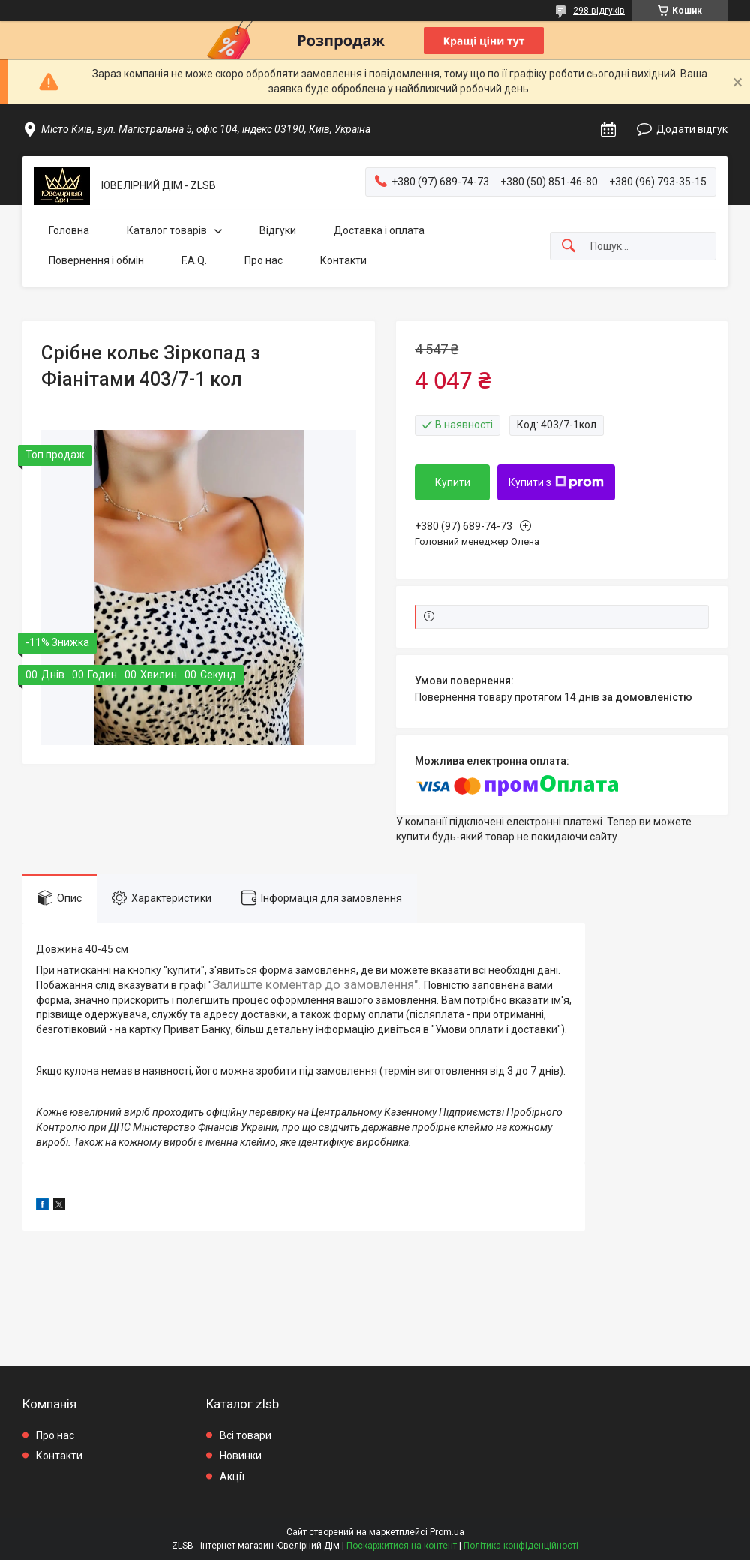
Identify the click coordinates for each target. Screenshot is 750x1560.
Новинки (241, 1456)
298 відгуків (599, 10)
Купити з (556, 482)
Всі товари (246, 1435)
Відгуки (278, 230)
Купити (452, 482)
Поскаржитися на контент (401, 1545)
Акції (232, 1477)
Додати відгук (692, 129)
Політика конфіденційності (521, 1545)
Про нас (263, 260)
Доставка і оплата (379, 230)
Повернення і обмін (96, 260)
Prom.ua (447, 1532)
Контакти (343, 260)
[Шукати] (568, 246)
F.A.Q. (194, 260)
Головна (69, 230)
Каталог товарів (167, 230)
